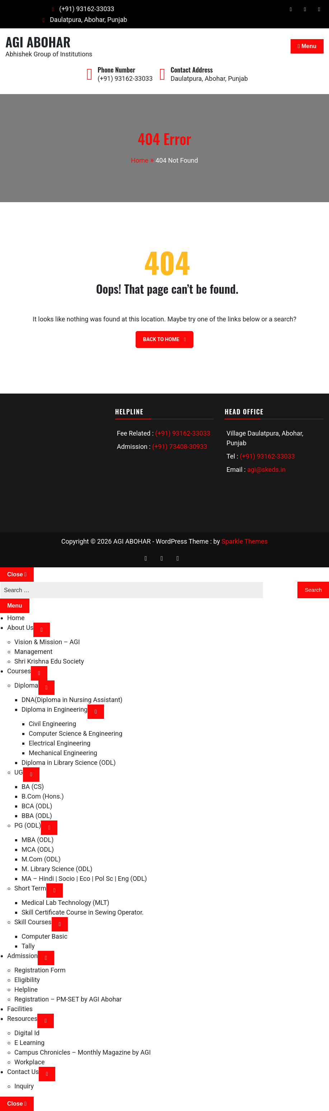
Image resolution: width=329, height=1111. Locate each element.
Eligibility (27, 980)
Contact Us (23, 1071)
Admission (22, 955)
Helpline (26, 989)
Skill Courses (33, 922)
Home (15, 618)
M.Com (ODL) (41, 859)
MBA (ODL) (37, 839)
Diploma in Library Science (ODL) (69, 762)
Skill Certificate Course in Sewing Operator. (83, 912)
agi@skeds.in (266, 469)
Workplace (29, 1062)
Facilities (20, 1009)
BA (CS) (33, 786)
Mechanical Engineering (63, 753)
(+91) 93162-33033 (81, 9)
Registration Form (40, 970)
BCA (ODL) (37, 806)
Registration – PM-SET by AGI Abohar (68, 999)
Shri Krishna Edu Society (49, 661)
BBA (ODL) (37, 815)
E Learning (29, 1042)
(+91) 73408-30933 (179, 446)
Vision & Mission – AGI (47, 642)
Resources (22, 1018)
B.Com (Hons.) (43, 796)
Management (33, 651)
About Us (20, 627)
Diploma (26, 685)
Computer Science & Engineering (75, 733)
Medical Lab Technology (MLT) (65, 902)
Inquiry (24, 1086)
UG (18, 772)
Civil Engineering (52, 724)
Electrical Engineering (59, 743)
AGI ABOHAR (38, 41)
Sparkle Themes (244, 541)
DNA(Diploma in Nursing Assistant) (72, 699)
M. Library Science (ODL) (57, 869)
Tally (28, 946)
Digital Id (26, 1033)
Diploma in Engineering (55, 709)
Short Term (30, 888)
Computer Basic (44, 936)
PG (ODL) (27, 825)
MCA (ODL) (38, 849)
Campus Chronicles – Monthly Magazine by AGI (82, 1052)
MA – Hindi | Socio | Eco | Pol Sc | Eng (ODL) (84, 878)
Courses (19, 671)
